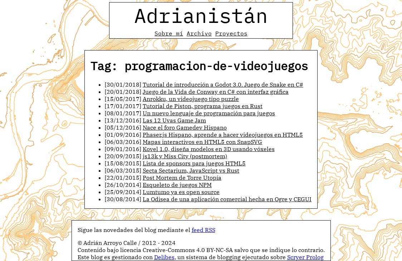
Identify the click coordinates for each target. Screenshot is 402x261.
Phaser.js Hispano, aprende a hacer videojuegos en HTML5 (223, 134)
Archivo (199, 33)
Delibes (164, 257)
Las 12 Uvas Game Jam (174, 120)
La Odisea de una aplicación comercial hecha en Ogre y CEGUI (227, 199)
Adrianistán (201, 15)
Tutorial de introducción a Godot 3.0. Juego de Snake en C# (223, 84)
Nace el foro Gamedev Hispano (185, 127)
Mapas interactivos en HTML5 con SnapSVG (202, 141)
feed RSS (203, 229)
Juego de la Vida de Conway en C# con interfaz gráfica (216, 91)
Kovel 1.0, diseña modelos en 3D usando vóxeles (209, 149)
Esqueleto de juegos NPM (177, 184)
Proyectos (231, 33)
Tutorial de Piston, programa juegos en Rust (203, 106)
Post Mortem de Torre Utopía (182, 177)
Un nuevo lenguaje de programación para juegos (209, 113)
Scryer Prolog (305, 257)
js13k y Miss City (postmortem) (185, 156)
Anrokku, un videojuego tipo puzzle (191, 98)
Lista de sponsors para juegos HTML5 (194, 163)
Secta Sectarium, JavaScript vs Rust (191, 170)
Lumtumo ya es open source (181, 191)
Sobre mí (169, 33)
